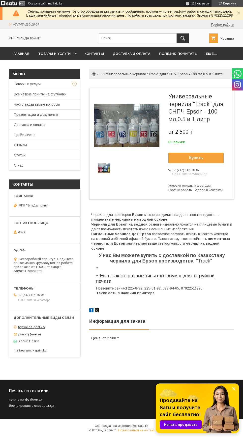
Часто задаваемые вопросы (37, 104)
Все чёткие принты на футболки (40, 94)
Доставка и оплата (131, 54)
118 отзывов (200, 3)
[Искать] (183, 38)
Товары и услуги (54, 54)
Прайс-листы (24, 135)
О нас (18, 165)
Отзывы (20, 145)
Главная (21, 54)
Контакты (94, 54)
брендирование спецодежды (31, 406)
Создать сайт (37, 3)
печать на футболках (25, 399)
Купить (196, 158)
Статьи (20, 155)
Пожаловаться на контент (136, 430)
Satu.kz (143, 426)
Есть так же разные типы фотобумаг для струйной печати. (155, 278)
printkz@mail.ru (29, 334)
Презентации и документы (36, 115)
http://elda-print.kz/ (31, 327)
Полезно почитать (178, 54)
